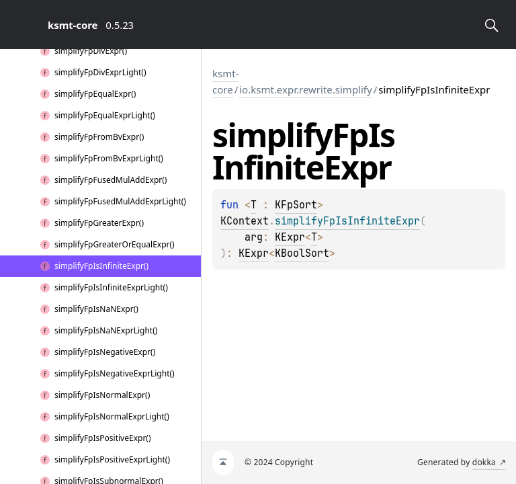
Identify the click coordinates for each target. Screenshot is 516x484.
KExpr (290, 237)
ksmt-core (225, 81)
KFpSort (296, 205)
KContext (244, 221)
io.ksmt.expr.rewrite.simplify (305, 89)
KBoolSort (302, 253)
